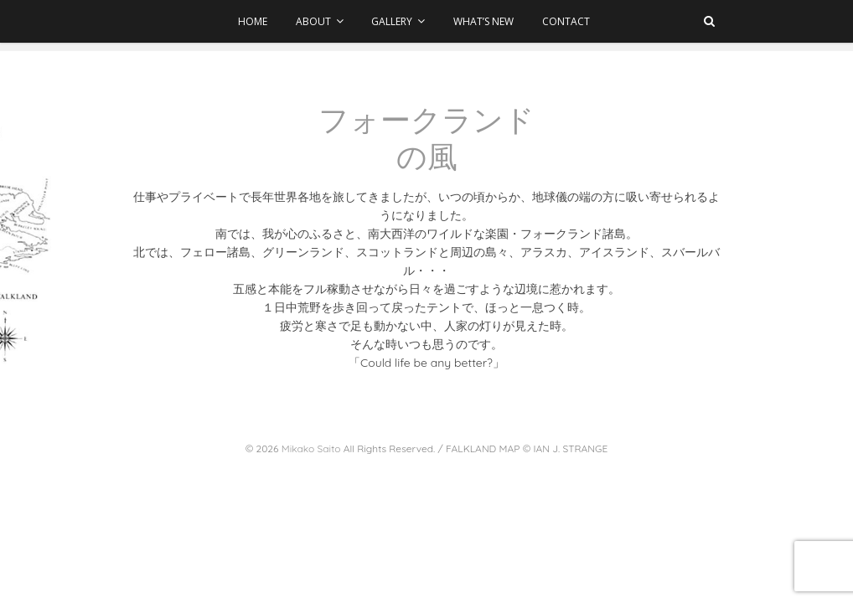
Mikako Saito (311, 448)
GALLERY (392, 21)
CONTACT (566, 21)
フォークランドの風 (426, 138)
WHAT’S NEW (483, 21)
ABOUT (313, 21)
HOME (252, 21)
